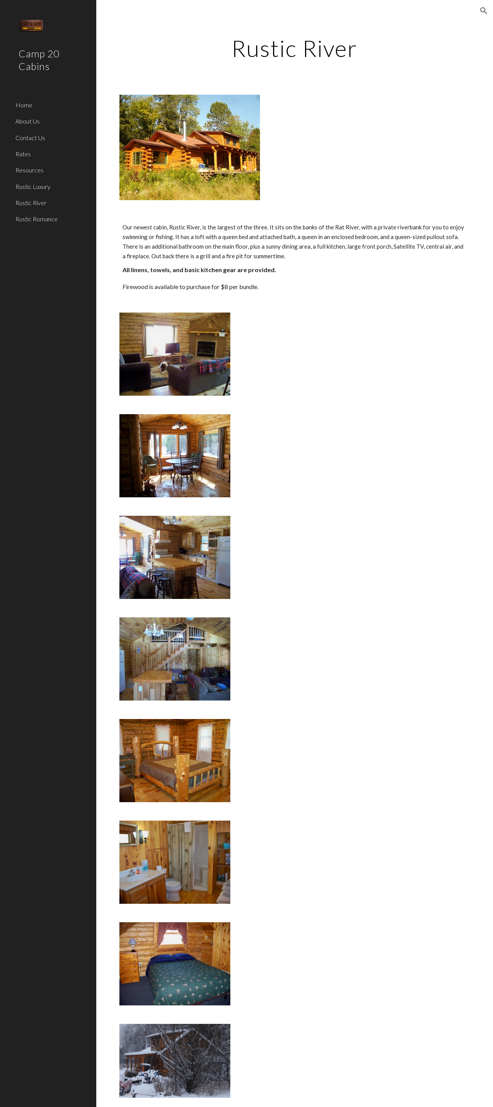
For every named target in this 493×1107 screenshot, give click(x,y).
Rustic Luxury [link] (32, 186)
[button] (484, 11)
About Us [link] (27, 121)
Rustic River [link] (31, 202)
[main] (294, 48)
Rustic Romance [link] (36, 218)
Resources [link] (29, 170)
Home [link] (23, 105)
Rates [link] (23, 153)
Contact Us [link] (30, 137)
